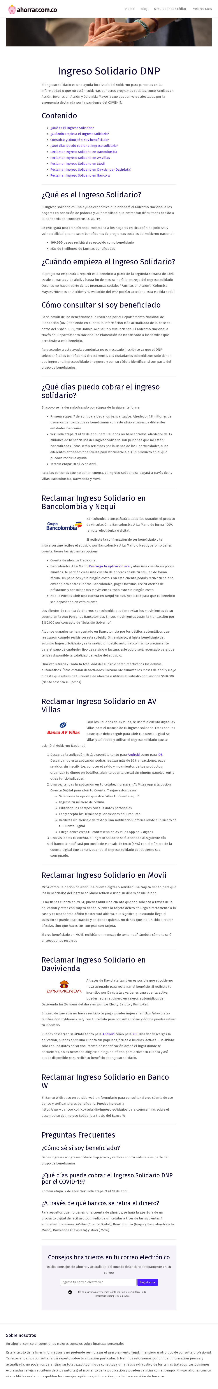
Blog (144, 9)
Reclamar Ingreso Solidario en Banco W (80, 175)
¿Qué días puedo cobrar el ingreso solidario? (84, 146)
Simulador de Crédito (170, 9)
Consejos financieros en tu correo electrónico (109, 1257)
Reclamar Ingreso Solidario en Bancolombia (83, 152)
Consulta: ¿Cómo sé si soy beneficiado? (79, 140)
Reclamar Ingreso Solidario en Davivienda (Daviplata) (90, 170)
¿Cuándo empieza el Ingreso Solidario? (79, 134)
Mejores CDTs (202, 9)
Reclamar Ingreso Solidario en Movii (77, 164)
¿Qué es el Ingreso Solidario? (72, 128)
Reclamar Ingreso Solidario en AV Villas (80, 158)
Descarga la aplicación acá (109, 566)
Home (129, 9)
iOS (160, 755)
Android (134, 755)
